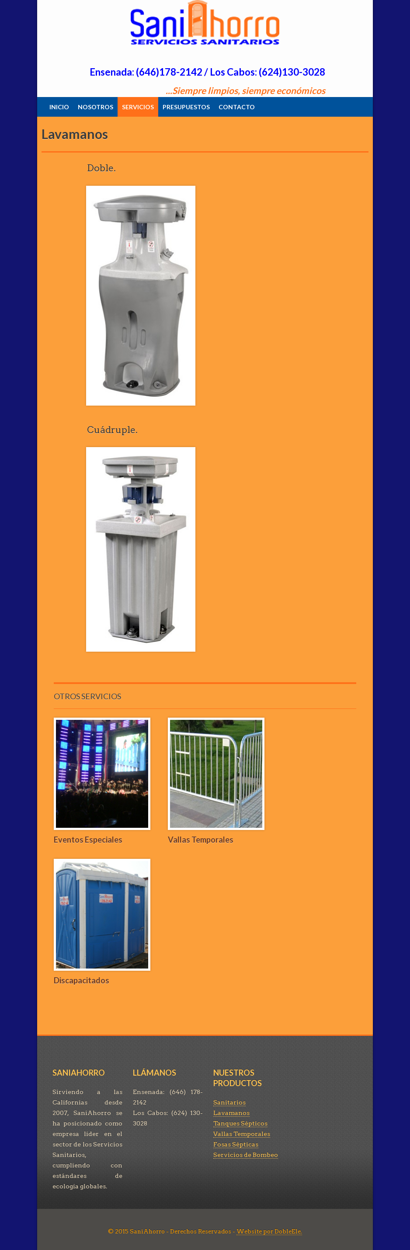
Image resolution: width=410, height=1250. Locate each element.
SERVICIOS (138, 107)
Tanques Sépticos (240, 1123)
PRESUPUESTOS (186, 107)
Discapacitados (81, 980)
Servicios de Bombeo (245, 1154)
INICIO (59, 107)
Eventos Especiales (88, 839)
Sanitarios (229, 1102)
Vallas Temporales (200, 839)
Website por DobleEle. (269, 1231)
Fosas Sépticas (235, 1144)
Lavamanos (231, 1112)
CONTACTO (237, 107)
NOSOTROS (95, 107)
